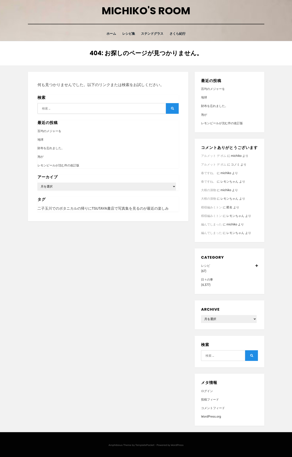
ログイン (207, 391)
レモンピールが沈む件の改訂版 (58, 165)
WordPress (177, 445)
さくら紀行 (179, 33)
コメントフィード (213, 408)
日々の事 (207, 279)
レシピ (229, 265)
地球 (40, 139)
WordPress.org (211, 416)
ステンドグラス (153, 33)
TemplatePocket (144, 445)
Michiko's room (146, 11)
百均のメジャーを (49, 131)
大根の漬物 (208, 190)
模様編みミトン (211, 207)
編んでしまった (211, 224)
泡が (40, 157)
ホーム (109, 33)
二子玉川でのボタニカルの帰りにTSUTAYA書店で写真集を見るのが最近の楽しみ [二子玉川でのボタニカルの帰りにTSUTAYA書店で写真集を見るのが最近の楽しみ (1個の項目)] (103, 208)
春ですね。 (208, 173)
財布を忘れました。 (50, 148)
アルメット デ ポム (213, 156)
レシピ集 (128, 33)
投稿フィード (210, 399)
